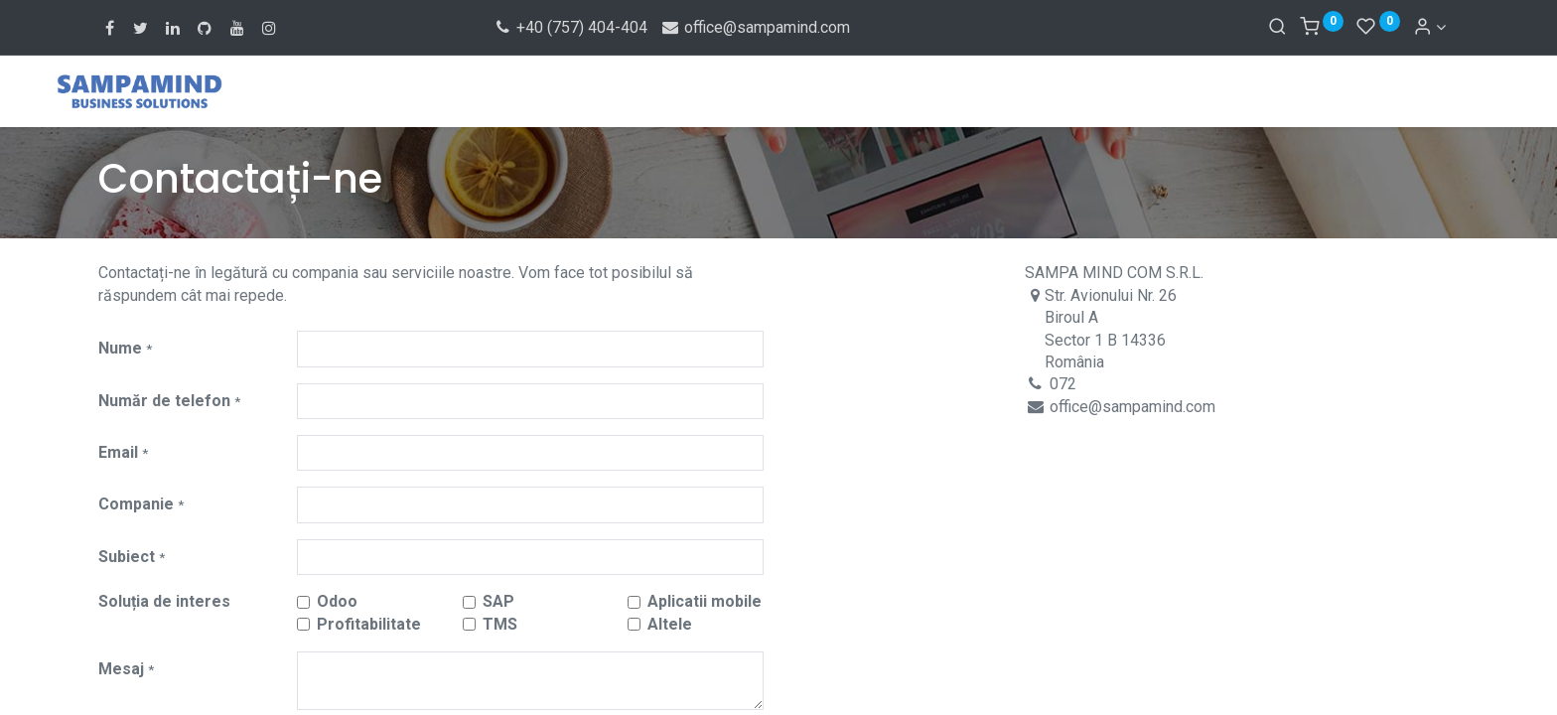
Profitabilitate (369, 624)
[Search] (1277, 27)
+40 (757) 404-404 (570, 27)
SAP (498, 601)
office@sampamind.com (754, 27)
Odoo (337, 601)
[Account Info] (1429, 27)
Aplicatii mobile (704, 601)
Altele (669, 624)
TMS (500, 624)
